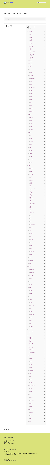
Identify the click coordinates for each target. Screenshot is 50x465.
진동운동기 (31, 328)
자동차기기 (30, 132)
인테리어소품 (31, 46)
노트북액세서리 (31, 85)
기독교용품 (31, 227)
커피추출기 (31, 245)
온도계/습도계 (32, 173)
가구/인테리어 (30, 31)
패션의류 (29, 346)
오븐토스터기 (32, 141)
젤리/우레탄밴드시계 (32, 385)
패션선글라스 (32, 371)
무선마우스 (31, 150)
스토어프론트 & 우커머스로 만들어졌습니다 (10, 460)
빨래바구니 (31, 209)
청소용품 (30, 249)
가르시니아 (31, 334)
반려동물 (30, 185)
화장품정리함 (32, 64)
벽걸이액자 (31, 48)
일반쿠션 (31, 72)
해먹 (30, 323)
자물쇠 (31, 311)
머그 (30, 236)
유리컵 (31, 243)
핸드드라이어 (32, 108)
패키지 (31, 40)
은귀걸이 (31, 388)
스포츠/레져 (29, 266)
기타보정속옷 (31, 347)
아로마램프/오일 (32, 51)
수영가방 (31, 293)
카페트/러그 (30, 66)
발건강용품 (30, 197)
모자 (29, 359)
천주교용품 (31, 228)
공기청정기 (31, 90)
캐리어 (31, 194)
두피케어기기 (31, 409)
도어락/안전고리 (32, 203)
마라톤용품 (30, 287)
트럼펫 (30, 344)
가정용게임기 (32, 76)
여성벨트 (31, 367)
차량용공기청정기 (32, 224)
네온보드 (31, 179)
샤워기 (31, 218)
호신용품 (31, 206)
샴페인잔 (31, 237)
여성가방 (30, 374)
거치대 (31, 308)
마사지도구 (31, 412)
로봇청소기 (32, 103)
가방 (30, 186)
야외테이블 (31, 45)
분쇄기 (31, 138)
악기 (28, 335)
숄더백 (31, 377)
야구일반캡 (31, 364)
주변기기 (30, 147)
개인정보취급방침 (14, 449)
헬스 (29, 325)
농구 (29, 281)
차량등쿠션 (31, 221)
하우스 (31, 195)
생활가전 (30, 88)
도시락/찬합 (31, 233)
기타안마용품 (32, 212)
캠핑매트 (31, 319)
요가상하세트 (32, 305)
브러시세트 (31, 415)
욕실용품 (30, 216)
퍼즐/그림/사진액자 (32, 57)
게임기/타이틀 (31, 75)
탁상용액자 (31, 55)
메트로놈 (30, 340)
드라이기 (31, 189)
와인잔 (31, 242)
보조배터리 (31, 162)
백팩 (30, 356)
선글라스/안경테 (31, 370)
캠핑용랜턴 (31, 320)
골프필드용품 (32, 272)
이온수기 (31, 96)
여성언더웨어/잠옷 (31, 349)
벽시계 (31, 49)
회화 (30, 58)
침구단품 (30, 60)
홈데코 (30, 70)
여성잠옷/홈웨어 (32, 352)
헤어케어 (30, 421)
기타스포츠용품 (31, 275)
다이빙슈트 (31, 302)
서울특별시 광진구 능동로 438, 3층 (9, 440)
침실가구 (30, 63)
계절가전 (30, 79)
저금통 (31, 182)
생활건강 (29, 165)
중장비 (30, 263)
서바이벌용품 (31, 260)
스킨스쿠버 (30, 299)
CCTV (30, 201)
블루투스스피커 (32, 117)
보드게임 (30, 257)
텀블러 (31, 246)
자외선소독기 (32, 97)
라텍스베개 (31, 61)
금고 (30, 177)
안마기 (31, 213)
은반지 (31, 391)
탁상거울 (30, 69)
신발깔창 (30, 373)
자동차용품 (30, 219)
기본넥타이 (31, 403)
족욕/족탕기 (31, 198)
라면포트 (31, 135)
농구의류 (31, 284)
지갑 (29, 394)
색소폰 (30, 341)
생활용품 (30, 200)
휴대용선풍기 (32, 81)
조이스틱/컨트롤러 (32, 78)
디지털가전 (29, 73)
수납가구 (30, 33)
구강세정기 (31, 91)
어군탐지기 (31, 278)
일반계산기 (31, 180)
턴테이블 (31, 120)
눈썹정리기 (31, 126)
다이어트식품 (31, 331)
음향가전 (30, 114)
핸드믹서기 (31, 248)
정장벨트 (31, 368)
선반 (30, 34)
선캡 (30, 362)
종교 (29, 225)
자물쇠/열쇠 (31, 204)
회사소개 (7, 449)
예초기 (31, 171)
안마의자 (31, 215)
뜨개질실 (31, 39)
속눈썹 (31, 418)
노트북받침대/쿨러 (32, 87)
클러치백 (31, 380)
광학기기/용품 (31, 82)
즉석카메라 (31, 156)
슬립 (30, 350)
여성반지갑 (31, 397)
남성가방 (30, 355)
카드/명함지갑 (32, 400)
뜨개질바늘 (31, 37)
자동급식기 (31, 192)
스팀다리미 (31, 94)
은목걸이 (31, 389)
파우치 (31, 383)
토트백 (31, 382)
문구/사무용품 (31, 174)
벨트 (29, 365)
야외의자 (31, 43)
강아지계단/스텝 (32, 188)
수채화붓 (31, 254)
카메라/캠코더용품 (31, 153)
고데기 (31, 123)
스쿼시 (30, 296)
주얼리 (30, 386)
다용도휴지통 (32, 251)
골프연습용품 (32, 269)
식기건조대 (31, 239)
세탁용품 (30, 207)
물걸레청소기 (32, 93)
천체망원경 (31, 84)
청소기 (31, 102)
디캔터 (31, 234)
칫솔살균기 (31, 105)
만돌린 (30, 338)
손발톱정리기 (32, 129)
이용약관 (10, 449)
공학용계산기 (32, 176)
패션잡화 (29, 353)
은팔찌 (31, 392)
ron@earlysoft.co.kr (6, 442)
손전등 (31, 317)
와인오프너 (31, 240)
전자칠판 (31, 183)
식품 (28, 329)
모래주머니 (31, 326)
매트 (30, 191)
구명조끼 (31, 290)
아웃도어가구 (31, 42)
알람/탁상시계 (32, 52)
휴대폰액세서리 (31, 159)
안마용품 (30, 210)
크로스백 (31, 358)
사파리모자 (31, 361)
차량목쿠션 (31, 222)
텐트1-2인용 (31, 322)
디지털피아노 (31, 337)
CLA (30, 332)
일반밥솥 (31, 144)
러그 (30, 67)
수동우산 (31, 406)
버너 (30, 316)
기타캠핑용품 (32, 314)
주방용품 (30, 230)
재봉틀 (31, 99)
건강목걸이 (31, 168)
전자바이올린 (31, 343)
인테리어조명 (32, 54)
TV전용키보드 (32, 111)
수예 (29, 36)
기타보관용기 (32, 231)
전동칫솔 (31, 100)
